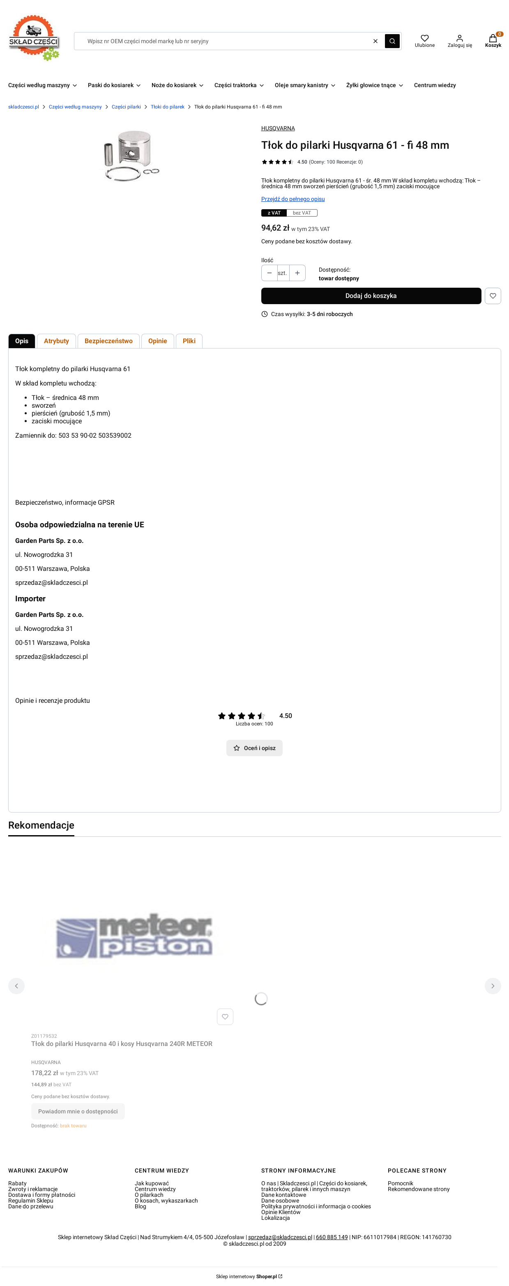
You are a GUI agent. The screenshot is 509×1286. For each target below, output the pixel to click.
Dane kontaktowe (283, 1194)
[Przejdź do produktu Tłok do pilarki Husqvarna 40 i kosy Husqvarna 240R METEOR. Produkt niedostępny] (134, 935)
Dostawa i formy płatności (41, 1194)
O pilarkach (149, 1194)
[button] (392, 41)
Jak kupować (152, 1183)
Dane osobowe (280, 1200)
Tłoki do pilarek (167, 107)
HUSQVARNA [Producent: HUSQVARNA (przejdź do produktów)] (278, 128)
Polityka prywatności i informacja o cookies (316, 1206)
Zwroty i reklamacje (33, 1189)
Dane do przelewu (30, 1206)
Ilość (267, 260)
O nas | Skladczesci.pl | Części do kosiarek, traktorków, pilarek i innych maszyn (314, 1186)
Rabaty (17, 1183)
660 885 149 (332, 1237)
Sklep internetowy (246, 1276)
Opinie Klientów (281, 1212)
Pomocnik (400, 1183)
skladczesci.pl (23, 107)
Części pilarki (126, 107)
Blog (140, 1206)
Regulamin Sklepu (30, 1200)
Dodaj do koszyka (371, 296)
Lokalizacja (275, 1217)
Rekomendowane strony (419, 1189)
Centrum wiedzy (155, 1189)
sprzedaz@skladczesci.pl (51, 582)
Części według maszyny (75, 107)
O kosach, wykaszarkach (166, 1200)
